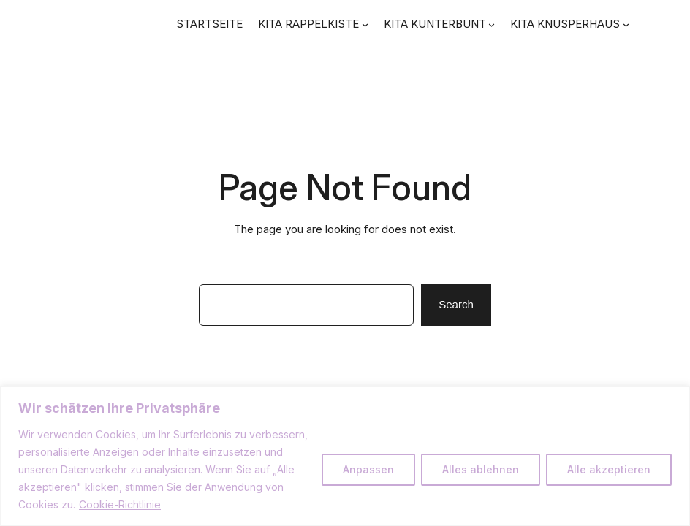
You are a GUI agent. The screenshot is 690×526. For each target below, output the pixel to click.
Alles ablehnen (480, 469)
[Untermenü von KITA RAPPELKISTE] (365, 24)
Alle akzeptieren (609, 469)
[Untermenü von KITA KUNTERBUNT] (491, 24)
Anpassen (368, 469)
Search (456, 304)
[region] (345, 456)
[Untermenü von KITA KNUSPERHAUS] (626, 24)
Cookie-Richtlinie (120, 504)
